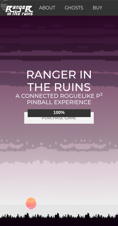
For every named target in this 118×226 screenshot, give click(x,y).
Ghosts (74, 8)
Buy (97, 8)
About (47, 8)
